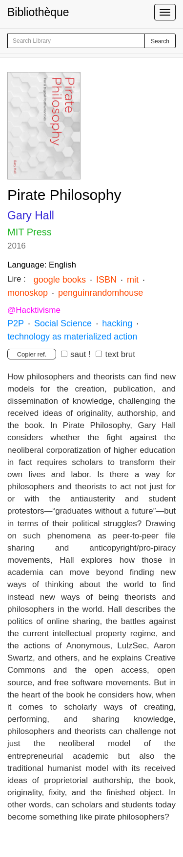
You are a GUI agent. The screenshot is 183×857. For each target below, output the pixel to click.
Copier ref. (32, 354)
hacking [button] (116, 323)
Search (160, 41)
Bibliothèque (38, 12)
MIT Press (29, 232)
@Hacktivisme (34, 310)
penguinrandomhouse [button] (100, 293)
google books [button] (60, 280)
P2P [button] (15, 323)
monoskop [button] (27, 293)
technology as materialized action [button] (72, 336)
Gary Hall (30, 215)
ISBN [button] (106, 280)
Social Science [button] (63, 323)
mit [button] (132, 280)
